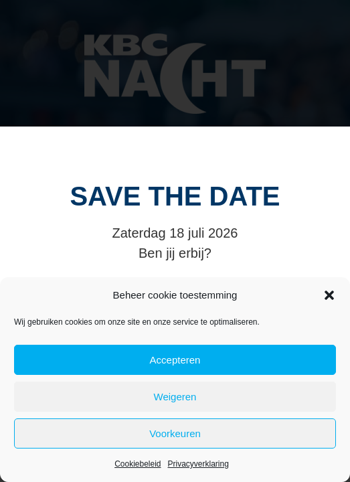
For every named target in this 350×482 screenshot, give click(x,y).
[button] (329, 295)
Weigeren (175, 396)
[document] (175, 241)
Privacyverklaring (198, 464)
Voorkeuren (175, 433)
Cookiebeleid (137, 464)
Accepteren (175, 360)
